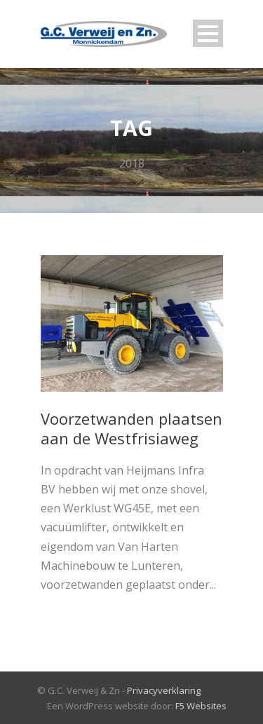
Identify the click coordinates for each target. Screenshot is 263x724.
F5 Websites (201, 705)
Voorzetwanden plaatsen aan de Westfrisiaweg (131, 428)
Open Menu (208, 33)
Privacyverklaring (164, 690)
